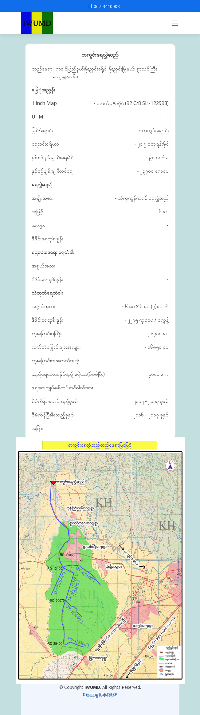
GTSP (112, 694)
